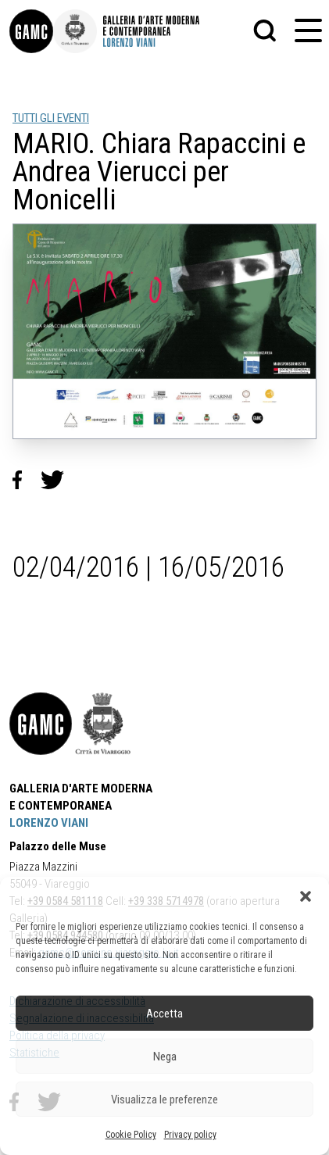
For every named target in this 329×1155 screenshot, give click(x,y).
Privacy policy (190, 1134)
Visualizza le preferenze (164, 1099)
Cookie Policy (130, 1134)
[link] (31, 31)
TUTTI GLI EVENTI (51, 118)
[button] (305, 896)
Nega (165, 1057)
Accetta (164, 1014)
